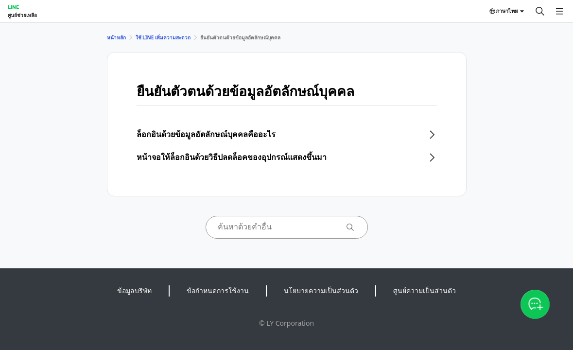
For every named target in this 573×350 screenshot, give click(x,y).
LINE (13, 6)
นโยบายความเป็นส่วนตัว (321, 290)
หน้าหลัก (116, 37)
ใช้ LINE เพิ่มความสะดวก (163, 37)
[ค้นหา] (540, 11)
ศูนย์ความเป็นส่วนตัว (424, 290)
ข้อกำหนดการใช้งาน (218, 290)
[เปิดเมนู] (559, 11)
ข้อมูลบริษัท (134, 290)
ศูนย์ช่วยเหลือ (22, 15)
